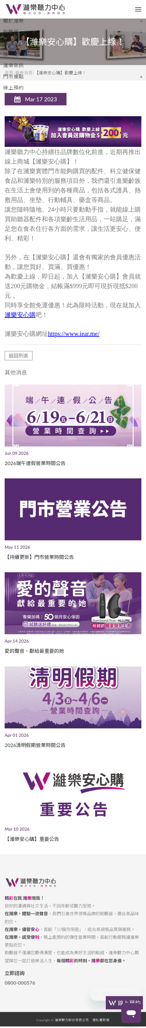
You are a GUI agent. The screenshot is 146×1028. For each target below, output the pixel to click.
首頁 (9, 73)
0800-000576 (20, 987)
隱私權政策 (101, 1024)
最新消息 (23, 73)
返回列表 (18, 360)
